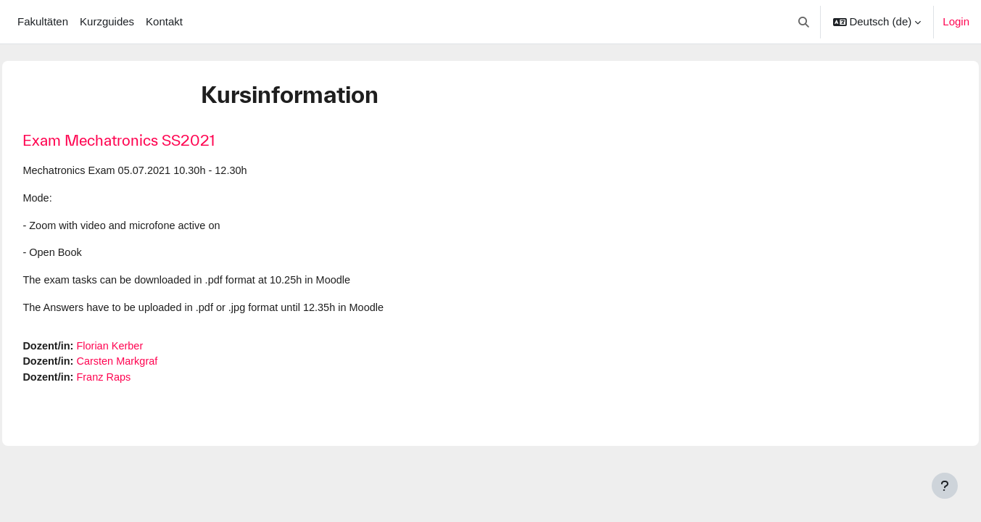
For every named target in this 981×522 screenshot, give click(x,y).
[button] (803, 22)
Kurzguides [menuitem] (107, 21)
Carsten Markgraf (153, 366)
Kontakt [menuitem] (164, 21)
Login (956, 21)
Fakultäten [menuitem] (42, 21)
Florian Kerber (145, 349)
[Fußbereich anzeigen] (945, 486)
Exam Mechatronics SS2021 (151, 140)
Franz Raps (139, 382)
